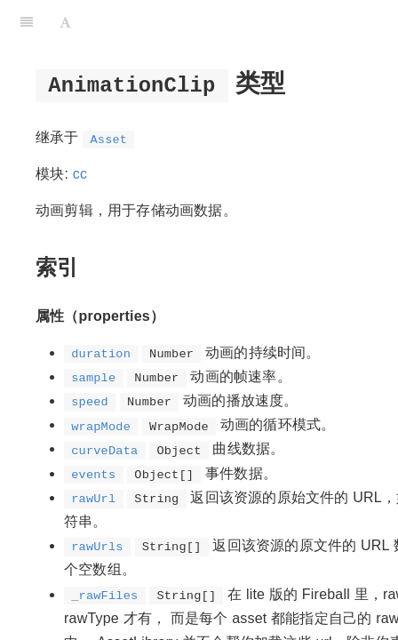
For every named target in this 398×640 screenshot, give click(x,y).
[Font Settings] (65, 22)
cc (80, 173)
